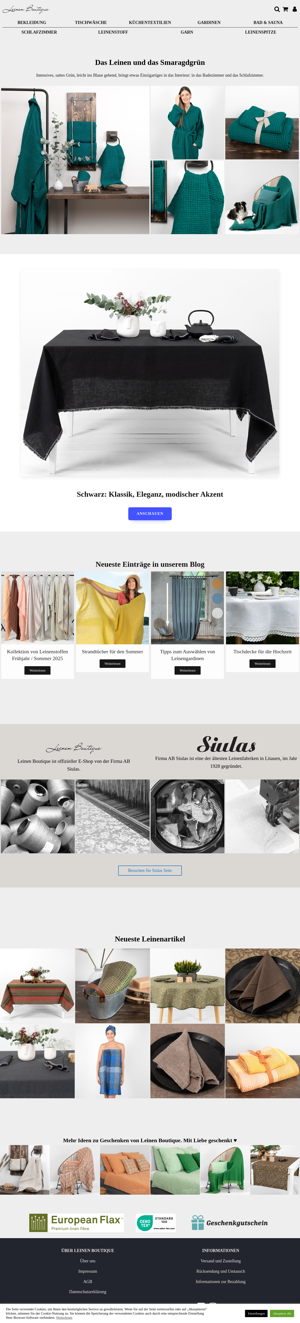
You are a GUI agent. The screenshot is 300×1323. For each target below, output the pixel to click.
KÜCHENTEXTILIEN (150, 22)
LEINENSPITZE (260, 32)
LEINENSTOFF (113, 32)
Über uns (75, 1262)
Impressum (75, 1272)
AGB (74, 1282)
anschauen (150, 514)
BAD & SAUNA (268, 22)
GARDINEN (209, 22)
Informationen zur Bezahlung (130, 1292)
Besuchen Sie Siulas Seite (150, 871)
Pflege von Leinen (183, 1262)
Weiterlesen (38, 671)
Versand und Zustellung (138, 1262)
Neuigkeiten (183, 1272)
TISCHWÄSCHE (91, 22)
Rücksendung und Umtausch (130, 1275)
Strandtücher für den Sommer (112, 652)
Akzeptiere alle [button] (282, 1313)
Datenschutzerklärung (75, 1292)
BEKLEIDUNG (32, 22)
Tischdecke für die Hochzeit (262, 652)
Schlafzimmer (39, 32)
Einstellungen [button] (256, 1313)
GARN (187, 32)
